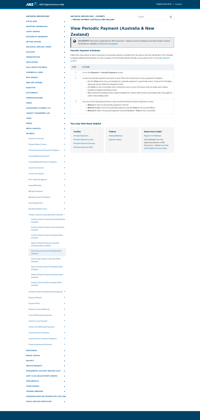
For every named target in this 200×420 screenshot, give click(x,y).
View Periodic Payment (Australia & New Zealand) (46, 252)
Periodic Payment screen (83, 140)
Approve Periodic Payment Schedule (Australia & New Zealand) (45, 244)
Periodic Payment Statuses (84, 144)
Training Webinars (116, 136)
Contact (178, 4)
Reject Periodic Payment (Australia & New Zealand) (47, 268)
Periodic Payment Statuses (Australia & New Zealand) (47, 228)
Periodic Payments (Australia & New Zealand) (93, 19)
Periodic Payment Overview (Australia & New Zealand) (48, 220)
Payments (100, 16)
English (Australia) (164, 4)
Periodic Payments (81, 136)
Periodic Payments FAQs (83, 147)
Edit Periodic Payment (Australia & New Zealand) (46, 260)
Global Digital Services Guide (155, 148)
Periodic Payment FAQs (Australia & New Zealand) (46, 284)
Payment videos (115, 140)
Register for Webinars (152, 136)
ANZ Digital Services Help (37, 16)
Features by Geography (108, 44)
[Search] (155, 17)
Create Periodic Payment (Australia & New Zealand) (47, 236)
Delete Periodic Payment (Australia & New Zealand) (47, 276)
